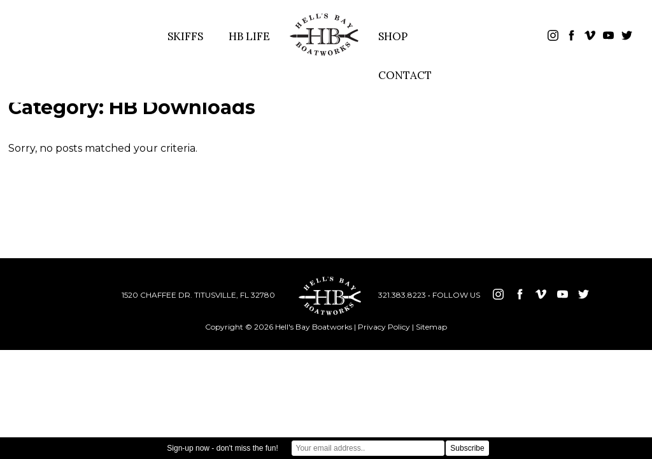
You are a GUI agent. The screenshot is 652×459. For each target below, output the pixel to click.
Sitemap (431, 327)
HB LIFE (249, 36)
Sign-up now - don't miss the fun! (222, 448)
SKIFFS (185, 36)
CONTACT (405, 75)
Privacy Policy (384, 327)
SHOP (393, 36)
